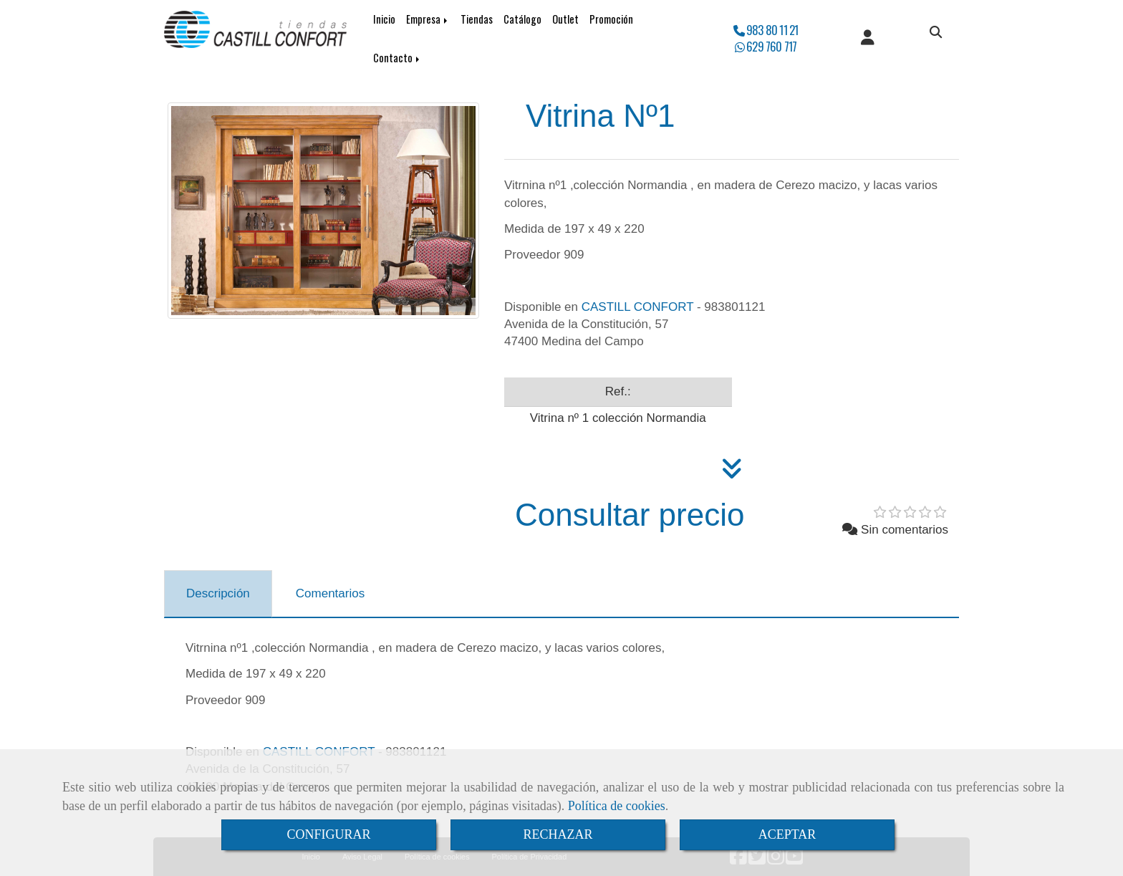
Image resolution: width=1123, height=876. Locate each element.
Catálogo (522, 19)
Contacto (397, 57)
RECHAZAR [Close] (557, 834)
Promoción (611, 19)
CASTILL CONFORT (638, 307)
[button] (867, 38)
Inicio (384, 19)
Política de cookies (616, 806)
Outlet (565, 19)
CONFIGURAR (328, 834)
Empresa (428, 19)
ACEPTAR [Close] (787, 834)
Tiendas (477, 19)
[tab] (218, 593)
